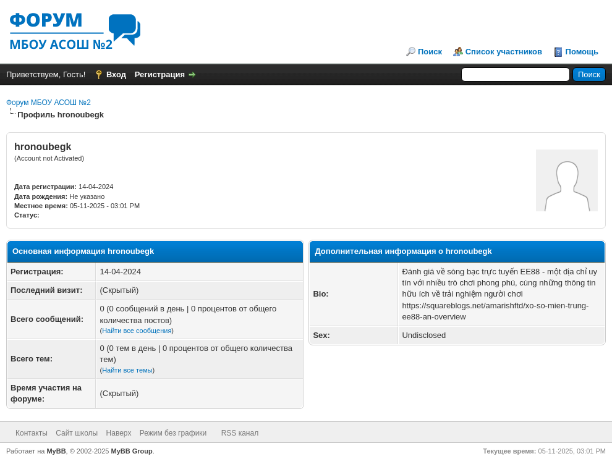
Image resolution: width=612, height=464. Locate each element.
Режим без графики (173, 433)
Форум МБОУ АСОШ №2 (48, 102)
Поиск (430, 51)
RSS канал (240, 433)
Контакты (31, 433)
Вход (116, 74)
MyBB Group (132, 451)
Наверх (119, 433)
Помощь (582, 51)
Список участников (503, 51)
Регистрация (160, 74)
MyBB (56, 451)
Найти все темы (127, 370)
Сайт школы (77, 433)
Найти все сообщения (136, 330)
